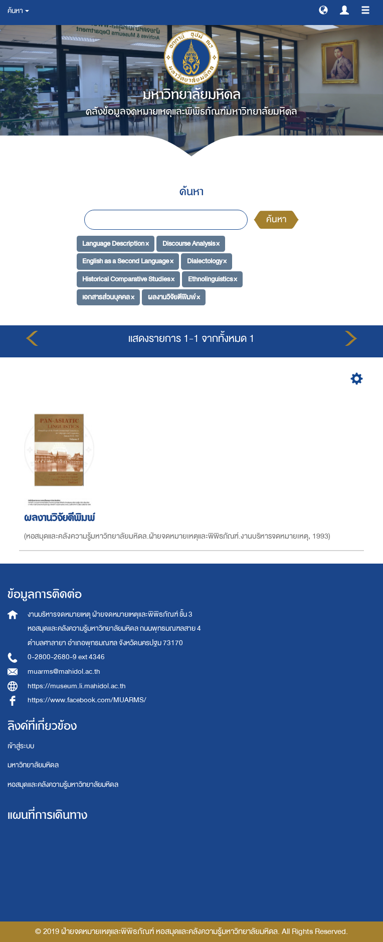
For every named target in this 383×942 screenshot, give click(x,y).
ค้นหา (276, 219)
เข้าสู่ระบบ (21, 746)
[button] (323, 9)
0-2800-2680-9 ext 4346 (66, 657)
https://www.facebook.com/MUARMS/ (87, 700)
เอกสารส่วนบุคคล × (108, 296)
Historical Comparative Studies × (128, 279)
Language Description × (115, 243)
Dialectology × (207, 261)
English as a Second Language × (127, 261)
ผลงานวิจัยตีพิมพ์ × (174, 296)
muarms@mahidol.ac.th (64, 671)
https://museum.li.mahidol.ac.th (77, 686)
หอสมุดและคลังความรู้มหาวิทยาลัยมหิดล (63, 784)
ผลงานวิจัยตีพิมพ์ (61, 518)
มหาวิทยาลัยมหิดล (33, 765)
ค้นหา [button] (18, 11)
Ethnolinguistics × (212, 279)
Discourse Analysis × (191, 243)
